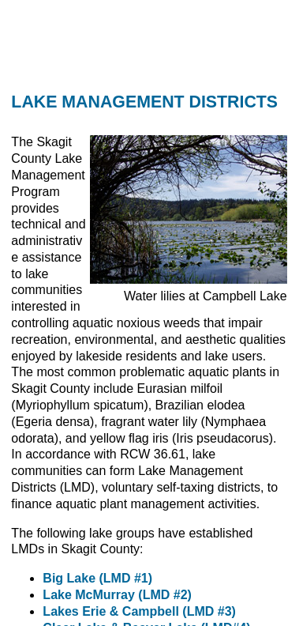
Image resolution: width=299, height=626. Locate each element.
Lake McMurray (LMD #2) (117, 594)
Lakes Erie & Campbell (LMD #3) (139, 611)
